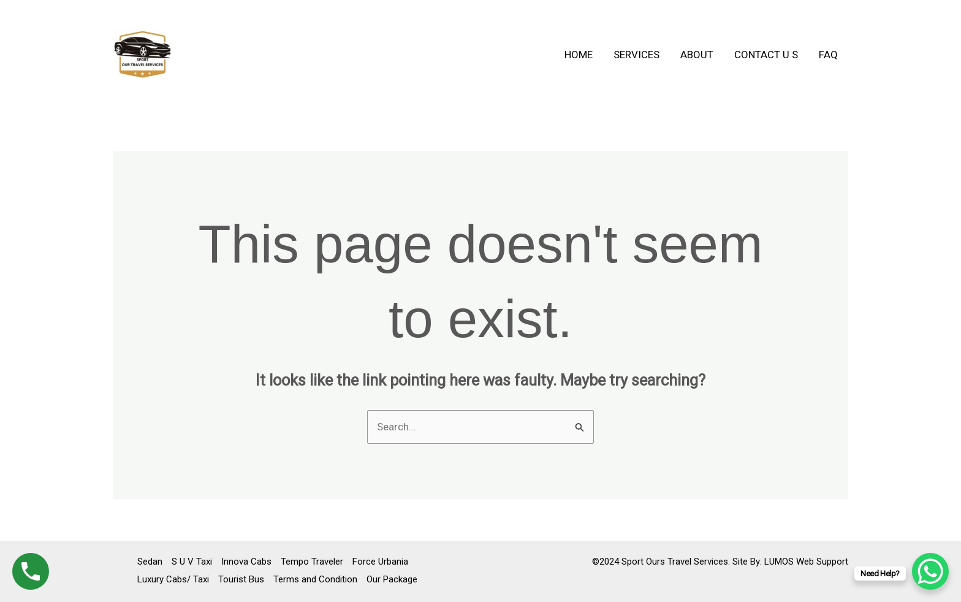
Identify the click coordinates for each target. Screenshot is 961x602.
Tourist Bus (241, 579)
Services (636, 54)
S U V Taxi (192, 561)
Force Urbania (380, 561)
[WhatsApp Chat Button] (930, 571)
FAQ (828, 54)
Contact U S (766, 54)
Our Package (392, 579)
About (696, 54)
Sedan (149, 561)
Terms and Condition (315, 579)
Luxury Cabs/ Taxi (173, 579)
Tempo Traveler (312, 561)
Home (578, 54)
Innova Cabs (246, 561)
